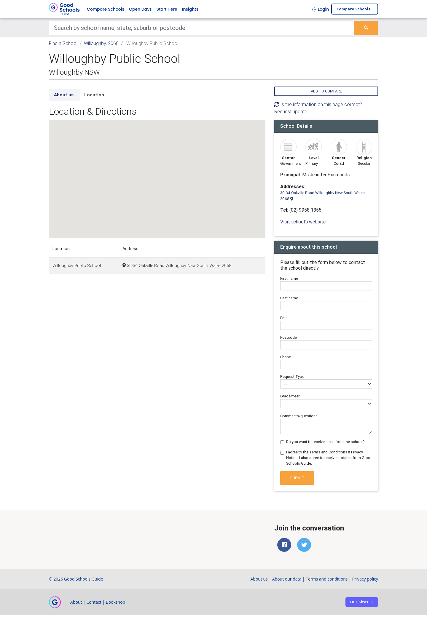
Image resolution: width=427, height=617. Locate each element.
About (76, 604)
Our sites (359, 604)
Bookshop (115, 604)
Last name (289, 300)
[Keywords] (201, 30)
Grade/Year (289, 398)
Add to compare (326, 93)
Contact (93, 604)
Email (284, 319)
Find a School (63, 45)
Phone (285, 358)
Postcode (288, 339)
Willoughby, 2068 (101, 45)
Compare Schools (105, 10)
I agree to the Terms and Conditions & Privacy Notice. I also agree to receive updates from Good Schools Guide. (329, 459)
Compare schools (353, 10)
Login (320, 10)
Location (94, 97)
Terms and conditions (327, 581)
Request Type (292, 378)
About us (64, 97)
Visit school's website (303, 223)
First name (289, 280)
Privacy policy (365, 581)
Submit (297, 479)
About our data (287, 581)
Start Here (167, 10)
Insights (190, 10)
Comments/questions (299, 417)
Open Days (140, 10)
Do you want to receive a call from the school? (325, 443)
